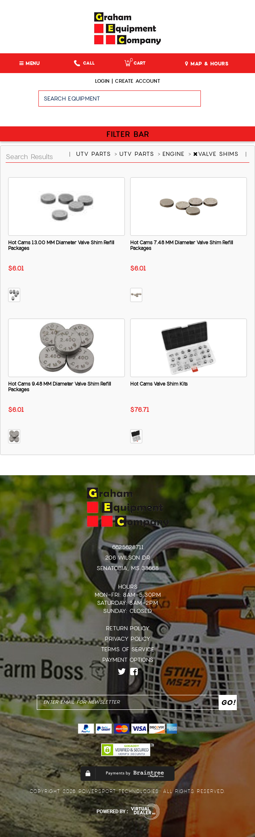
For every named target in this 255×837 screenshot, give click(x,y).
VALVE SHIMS (217, 153)
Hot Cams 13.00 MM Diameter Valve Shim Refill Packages (61, 245)
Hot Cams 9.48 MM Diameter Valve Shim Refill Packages (59, 387)
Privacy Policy (127, 638)
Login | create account (127, 81)
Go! (227, 102)
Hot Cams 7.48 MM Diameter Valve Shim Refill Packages (181, 245)
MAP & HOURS (206, 64)
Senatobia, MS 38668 (128, 568)
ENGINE (174, 153)
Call (84, 63)
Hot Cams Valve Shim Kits (159, 384)
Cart (134, 63)
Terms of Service (127, 649)
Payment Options (127, 659)
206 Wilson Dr (127, 557)
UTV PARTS (94, 153)
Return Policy (128, 628)
